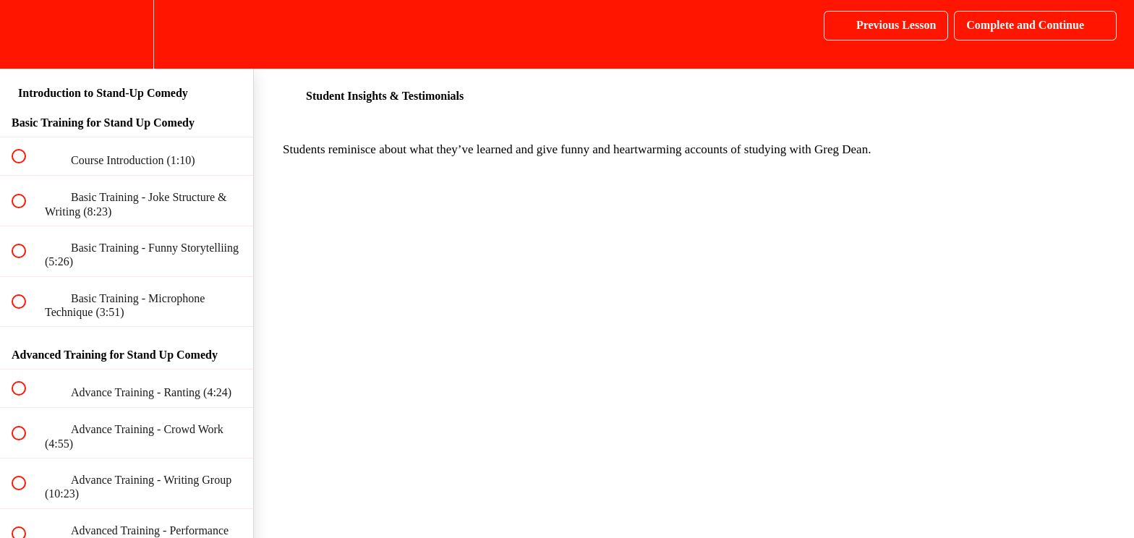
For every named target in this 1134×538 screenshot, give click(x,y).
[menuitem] (126, 34)
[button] (27, 34)
